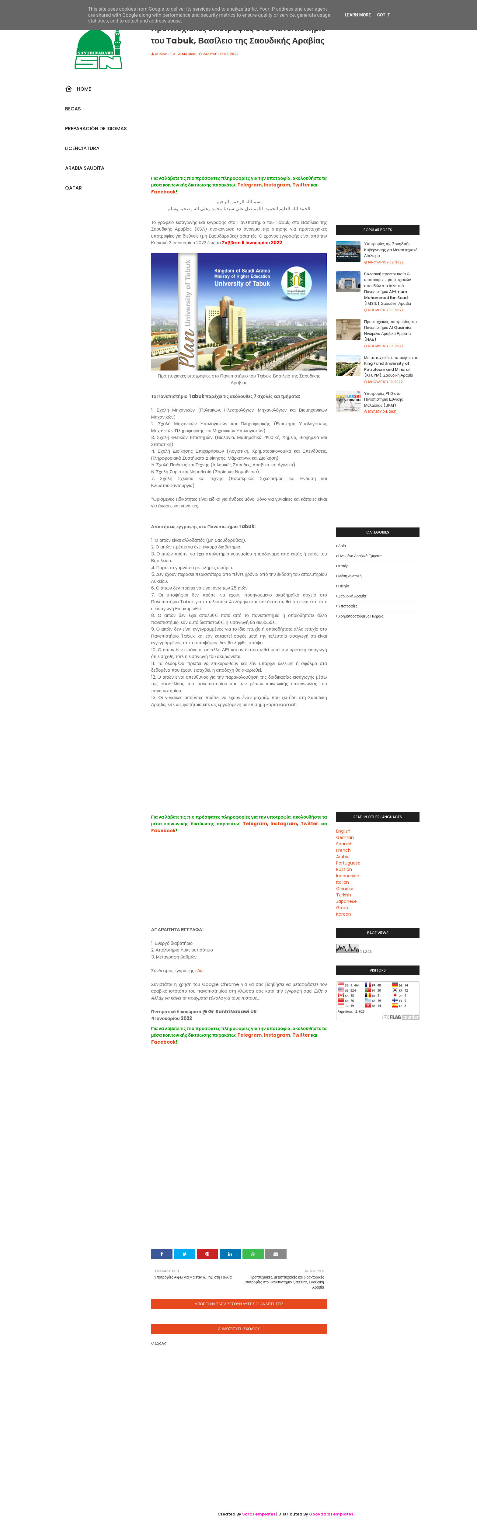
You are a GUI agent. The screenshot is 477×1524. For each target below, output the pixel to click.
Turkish (343, 895)
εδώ (199, 970)
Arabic (343, 857)
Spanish (344, 844)
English (343, 831)
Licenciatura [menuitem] (82, 148)
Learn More (358, 14)
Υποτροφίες (347, 606)
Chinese (344, 889)
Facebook (163, 192)
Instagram (277, 185)
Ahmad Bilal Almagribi (175, 53)
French (343, 850)
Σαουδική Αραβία (352, 596)
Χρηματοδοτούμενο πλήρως (361, 616)
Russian (344, 869)
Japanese (346, 901)
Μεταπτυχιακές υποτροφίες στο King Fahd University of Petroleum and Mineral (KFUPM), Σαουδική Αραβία (391, 366)
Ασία (342, 545)
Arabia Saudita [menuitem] (84, 168)
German (345, 837)
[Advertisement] (239, 125)
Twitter (301, 185)
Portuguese (348, 863)
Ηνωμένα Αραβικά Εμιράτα (359, 555)
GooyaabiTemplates (331, 1514)
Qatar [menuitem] (73, 187)
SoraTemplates (258, 1514)
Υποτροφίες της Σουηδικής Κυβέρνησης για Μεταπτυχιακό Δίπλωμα (391, 250)
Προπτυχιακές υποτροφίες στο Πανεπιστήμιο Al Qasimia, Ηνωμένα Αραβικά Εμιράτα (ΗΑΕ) (390, 331)
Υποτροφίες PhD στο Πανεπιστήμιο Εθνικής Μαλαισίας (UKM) (383, 399)
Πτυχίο (343, 586)
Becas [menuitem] (73, 108)
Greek (342, 908)
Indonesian (347, 876)
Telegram (249, 185)
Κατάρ (343, 566)
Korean (343, 914)
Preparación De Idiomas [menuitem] (96, 128)
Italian (342, 882)
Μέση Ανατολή (350, 576)
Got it (383, 14)
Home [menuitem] (78, 88)
